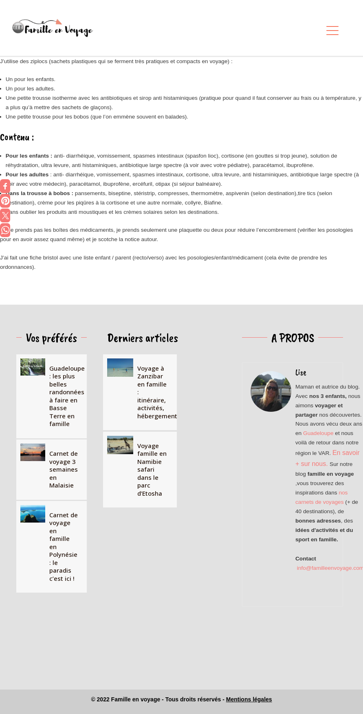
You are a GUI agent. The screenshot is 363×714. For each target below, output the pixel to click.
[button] (330, 31)
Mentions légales (249, 699)
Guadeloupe (318, 433)
